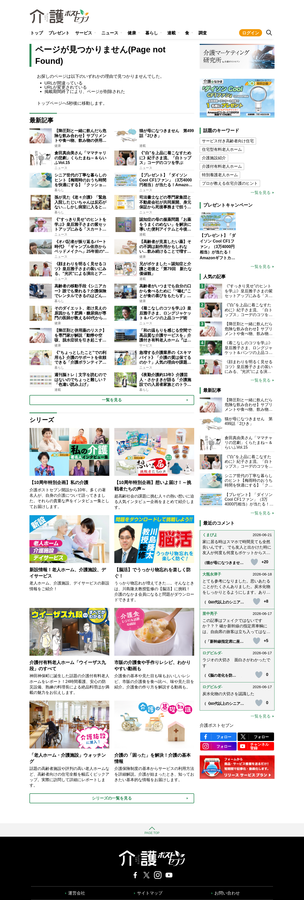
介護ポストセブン (217, 725)
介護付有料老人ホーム (222, 166)
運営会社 (76, 893)
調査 (202, 33)
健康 (132, 33)
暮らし (151, 33)
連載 (171, 33)
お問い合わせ (227, 893)
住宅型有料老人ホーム (222, 149)
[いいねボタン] (254, 562)
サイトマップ (149, 893)
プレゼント (59, 33)
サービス (83, 33)
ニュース (109, 33)
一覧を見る (261, 193)
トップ (36, 33)
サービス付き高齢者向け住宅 (228, 141)
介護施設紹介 (214, 158)
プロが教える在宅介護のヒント (230, 183)
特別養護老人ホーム (220, 175)
